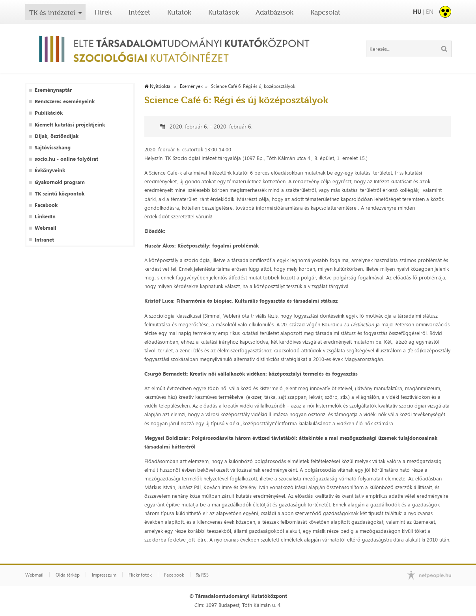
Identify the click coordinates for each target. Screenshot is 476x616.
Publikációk (49, 112)
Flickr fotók (140, 575)
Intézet (139, 12)
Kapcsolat (325, 12)
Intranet (44, 239)
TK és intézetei (52, 13)
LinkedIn (45, 216)
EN (429, 11)
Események (191, 86)
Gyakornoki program (60, 182)
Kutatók (179, 12)
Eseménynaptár (53, 90)
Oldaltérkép (68, 575)
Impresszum (104, 575)
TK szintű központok (59, 193)
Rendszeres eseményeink (65, 101)
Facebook (46, 205)
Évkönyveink (50, 170)
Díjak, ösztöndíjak (56, 136)
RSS (202, 575)
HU (417, 11)
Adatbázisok (274, 12)
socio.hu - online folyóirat (66, 159)
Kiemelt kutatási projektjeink (70, 124)
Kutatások (223, 12)
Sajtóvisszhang (53, 147)
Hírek (103, 12)
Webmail (45, 228)
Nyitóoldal (158, 86)
